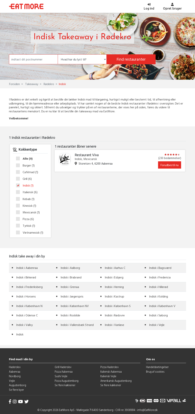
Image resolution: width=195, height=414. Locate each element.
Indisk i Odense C (27, 315)
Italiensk (28, 192)
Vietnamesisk (30, 233)
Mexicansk (29, 212)
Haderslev (15, 367)
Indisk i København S (118, 306)
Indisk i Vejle (157, 324)
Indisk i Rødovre (115, 315)
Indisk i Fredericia (160, 277)
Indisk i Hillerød (158, 287)
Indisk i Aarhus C (115, 267)
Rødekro (48, 84)
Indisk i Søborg (158, 315)
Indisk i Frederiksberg (29, 287)
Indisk (26, 185)
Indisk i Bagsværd (160, 267)
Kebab (26, 199)
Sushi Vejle (61, 376)
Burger (26, 165)
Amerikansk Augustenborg (116, 381)
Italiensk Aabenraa (111, 372)
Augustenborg (17, 385)
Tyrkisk (27, 226)
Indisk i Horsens (26, 296)
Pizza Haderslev (109, 367)
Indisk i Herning (114, 287)
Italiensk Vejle (108, 376)
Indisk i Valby (24, 324)
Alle (25, 159)
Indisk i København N (29, 306)
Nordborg (15, 376)
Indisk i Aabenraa (27, 267)
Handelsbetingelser (157, 367)
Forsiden (14, 84)
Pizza (26, 219)
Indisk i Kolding (158, 296)
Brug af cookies (155, 372)
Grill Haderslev (63, 367)
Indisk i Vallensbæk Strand (77, 324)
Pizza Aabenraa (64, 372)
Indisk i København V (162, 306)
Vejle (12, 381)
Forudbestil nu (170, 165)
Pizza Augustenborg (66, 381)
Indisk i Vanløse (114, 324)
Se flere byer (16, 390)
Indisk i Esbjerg (114, 277)
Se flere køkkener (65, 385)
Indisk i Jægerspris (72, 296)
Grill (25, 179)
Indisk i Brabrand (71, 277)
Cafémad (28, 172)
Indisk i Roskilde (70, 315)
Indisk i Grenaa (70, 287)
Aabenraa (14, 372)
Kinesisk (27, 206)
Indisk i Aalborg (70, 267)
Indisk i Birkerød (26, 277)
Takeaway (31, 84)
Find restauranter (131, 59)
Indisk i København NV (75, 306)
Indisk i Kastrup (114, 296)
